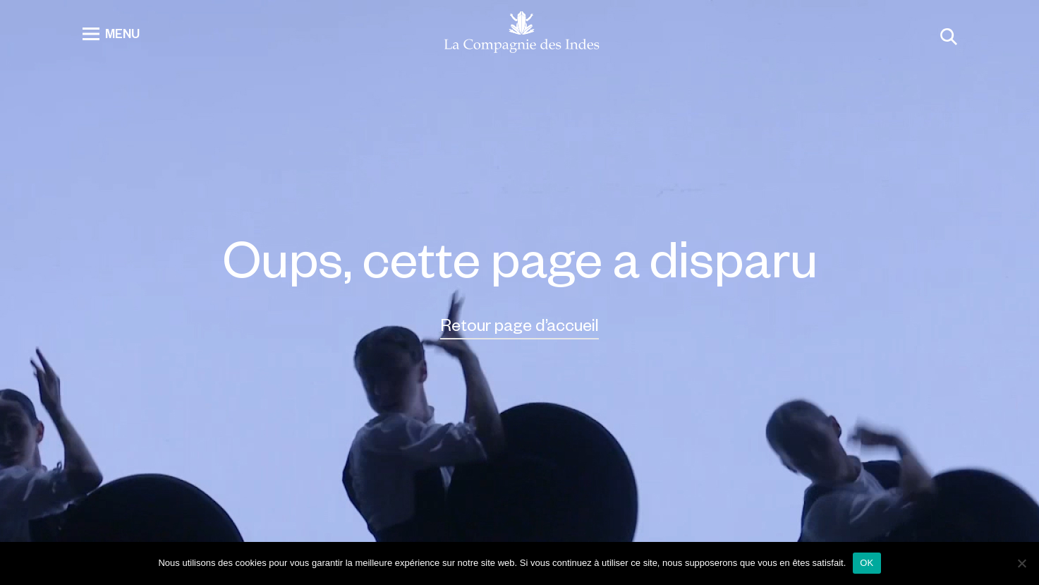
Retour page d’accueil (519, 324)
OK (866, 562)
